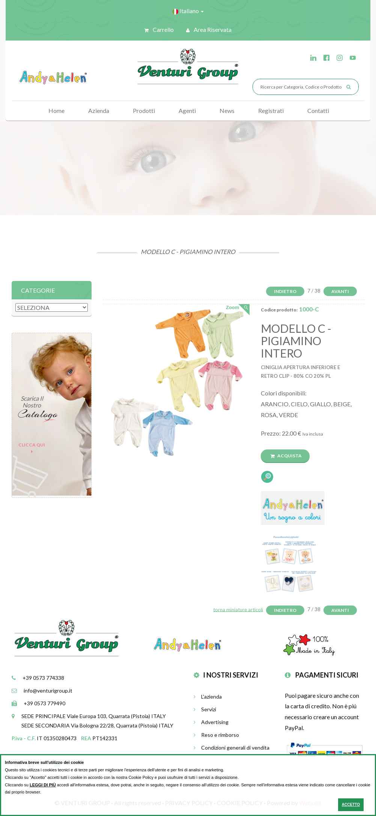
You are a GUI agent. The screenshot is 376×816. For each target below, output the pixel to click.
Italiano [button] (188, 11)
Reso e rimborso (216, 735)
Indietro (285, 291)
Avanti (340, 291)
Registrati (271, 110)
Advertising (211, 722)
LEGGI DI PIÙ (43, 785)
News (227, 110)
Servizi (205, 709)
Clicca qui (31, 448)
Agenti (187, 110)
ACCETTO (351, 804)
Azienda (98, 110)
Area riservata (209, 29)
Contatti (318, 110)
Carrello (159, 29)
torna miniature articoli (238, 609)
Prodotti (144, 110)
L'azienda (208, 696)
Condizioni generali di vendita (231, 747)
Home (56, 110)
